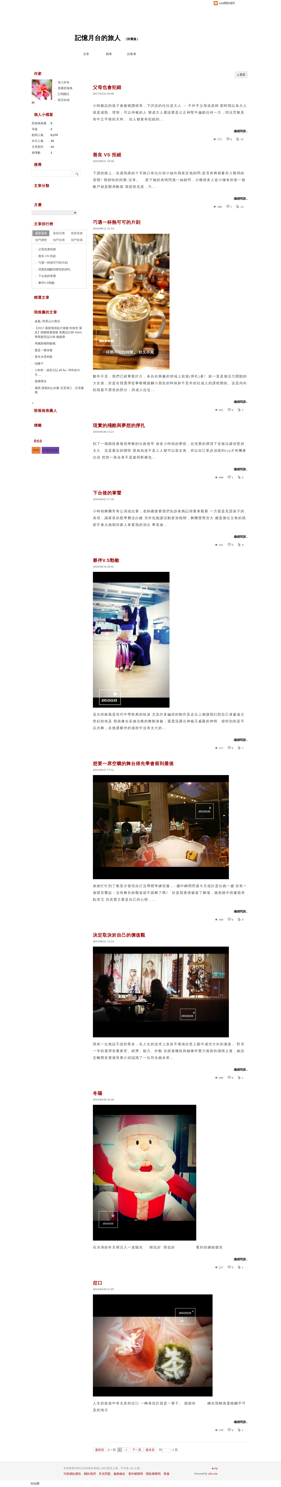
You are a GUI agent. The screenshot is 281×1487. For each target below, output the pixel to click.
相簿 (109, 54)
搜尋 (77, 173)
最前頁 (99, 1449)
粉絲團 (35, 1483)
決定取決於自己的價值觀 (119, 935)
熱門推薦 (77, 240)
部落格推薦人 (45, 411)
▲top (214, 1468)
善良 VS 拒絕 (107, 154)
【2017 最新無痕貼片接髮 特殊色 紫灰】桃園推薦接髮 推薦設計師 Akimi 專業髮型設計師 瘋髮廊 (58, 332)
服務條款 (119, 1473)
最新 (242, 74)
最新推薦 (77, 233)
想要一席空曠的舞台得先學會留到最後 (133, 763)
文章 (86, 54)
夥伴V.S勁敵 (106, 560)
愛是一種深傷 (43, 350)
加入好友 (64, 82)
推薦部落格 (65, 88)
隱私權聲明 (153, 1473)
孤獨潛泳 (40, 381)
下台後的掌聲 (107, 492)
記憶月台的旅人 (98, 37)
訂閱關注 (64, 94)
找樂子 (39, 363)
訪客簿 (131, 54)
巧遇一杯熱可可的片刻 (116, 222)
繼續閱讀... (241, 131)
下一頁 (136, 1449)
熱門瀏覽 (41, 240)
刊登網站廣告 (72, 1473)
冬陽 (97, 1093)
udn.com (213, 1473)
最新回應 (59, 233)
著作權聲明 (135, 1473)
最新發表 (41, 233)
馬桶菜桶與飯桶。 (46, 343)
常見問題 (105, 1473)
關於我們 (90, 1473)
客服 (167, 1473)
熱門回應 (59, 240)
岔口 (97, 1282)
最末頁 (150, 1449)
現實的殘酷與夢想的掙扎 (119, 425)
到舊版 (132, 39)
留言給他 (64, 100)
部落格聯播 (50, 450)
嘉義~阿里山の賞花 (47, 321)
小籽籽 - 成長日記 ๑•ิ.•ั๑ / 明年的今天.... (57, 372)
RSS (36, 450)
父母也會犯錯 (107, 87)
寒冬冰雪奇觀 (43, 356)
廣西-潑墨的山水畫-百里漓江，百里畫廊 (59, 390)
